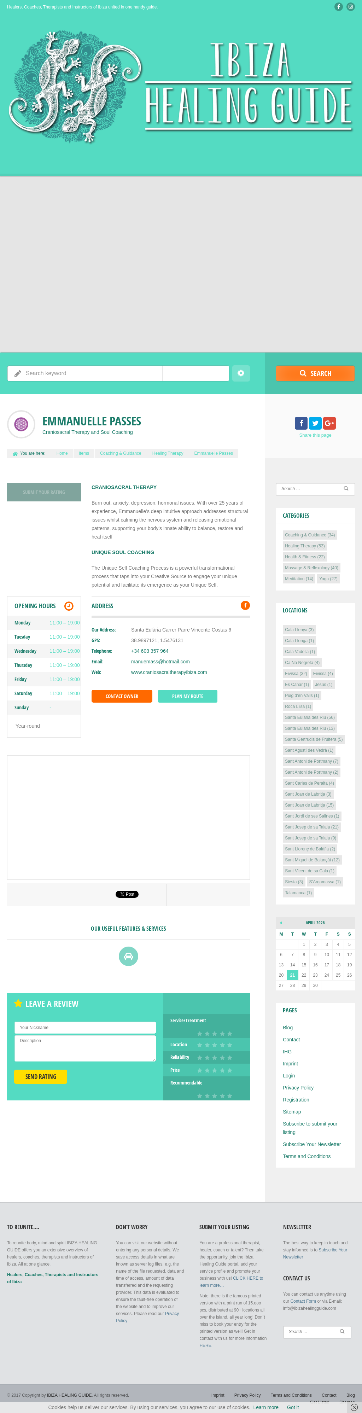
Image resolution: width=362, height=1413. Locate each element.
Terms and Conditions (307, 1156)
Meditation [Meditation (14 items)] (299, 578)
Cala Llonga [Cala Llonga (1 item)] (299, 640)
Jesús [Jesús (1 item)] (323, 684)
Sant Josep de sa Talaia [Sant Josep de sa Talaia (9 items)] (310, 838)
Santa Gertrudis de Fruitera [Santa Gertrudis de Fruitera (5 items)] (314, 739)
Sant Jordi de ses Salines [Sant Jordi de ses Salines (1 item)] (312, 816)
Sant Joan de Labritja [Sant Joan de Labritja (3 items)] (308, 794)
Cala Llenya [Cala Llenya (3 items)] (299, 629)
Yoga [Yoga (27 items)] (328, 578)
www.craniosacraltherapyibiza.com (169, 672)
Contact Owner (122, 696)
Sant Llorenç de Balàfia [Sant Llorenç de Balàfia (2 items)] (310, 849)
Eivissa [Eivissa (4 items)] (323, 673)
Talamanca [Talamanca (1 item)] (298, 892)
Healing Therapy (167, 453)
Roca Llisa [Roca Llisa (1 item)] (298, 706)
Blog (288, 1027)
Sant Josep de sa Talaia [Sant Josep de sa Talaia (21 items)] (312, 827)
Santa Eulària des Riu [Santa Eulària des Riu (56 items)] (310, 717)
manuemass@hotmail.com (160, 661)
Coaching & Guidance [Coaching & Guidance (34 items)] (310, 535)
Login (289, 1075)
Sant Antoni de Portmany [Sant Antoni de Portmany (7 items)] (311, 761)
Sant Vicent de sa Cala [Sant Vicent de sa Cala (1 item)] (309, 870)
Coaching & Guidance (120, 453)
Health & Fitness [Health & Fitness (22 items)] (305, 556)
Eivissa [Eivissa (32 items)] (296, 673)
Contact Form (303, 1301)
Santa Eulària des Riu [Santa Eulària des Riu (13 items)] (310, 728)
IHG (287, 1051)
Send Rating (40, 1076)
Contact (291, 1039)
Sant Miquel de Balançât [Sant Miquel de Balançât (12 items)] (312, 859)
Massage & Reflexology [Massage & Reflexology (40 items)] (311, 567)
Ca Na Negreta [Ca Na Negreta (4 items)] (302, 662)
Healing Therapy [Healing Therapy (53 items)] (305, 545)
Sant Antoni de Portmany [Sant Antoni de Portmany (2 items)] (311, 772)
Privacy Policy (298, 1088)
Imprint (290, 1063)
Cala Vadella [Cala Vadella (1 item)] (300, 651)
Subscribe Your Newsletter (312, 1144)
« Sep (281, 921)
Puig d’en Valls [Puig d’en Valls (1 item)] (302, 695)
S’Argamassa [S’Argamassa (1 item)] (325, 881)
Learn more (266, 1407)
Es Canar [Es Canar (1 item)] (297, 684)
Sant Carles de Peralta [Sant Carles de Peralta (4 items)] (309, 783)
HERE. (205, 1345)
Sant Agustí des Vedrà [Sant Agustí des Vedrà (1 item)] (309, 750)
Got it (293, 1407)
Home (62, 453)
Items (84, 453)
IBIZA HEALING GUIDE (69, 1395)
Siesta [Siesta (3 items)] (294, 881)
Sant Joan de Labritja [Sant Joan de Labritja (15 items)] (309, 805)
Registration (296, 1100)
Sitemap (292, 1112)
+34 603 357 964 (150, 651)
